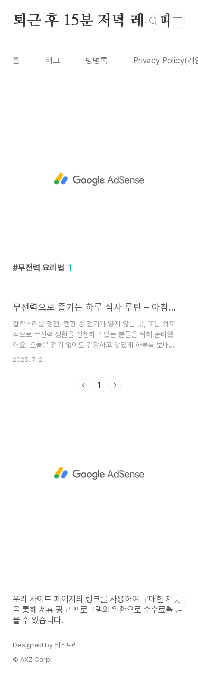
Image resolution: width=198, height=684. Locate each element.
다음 (114, 385)
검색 (154, 21)
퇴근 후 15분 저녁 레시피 (92, 21)
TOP (176, 602)
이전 (84, 385)
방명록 (97, 61)
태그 (52, 61)
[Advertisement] (99, 179)
